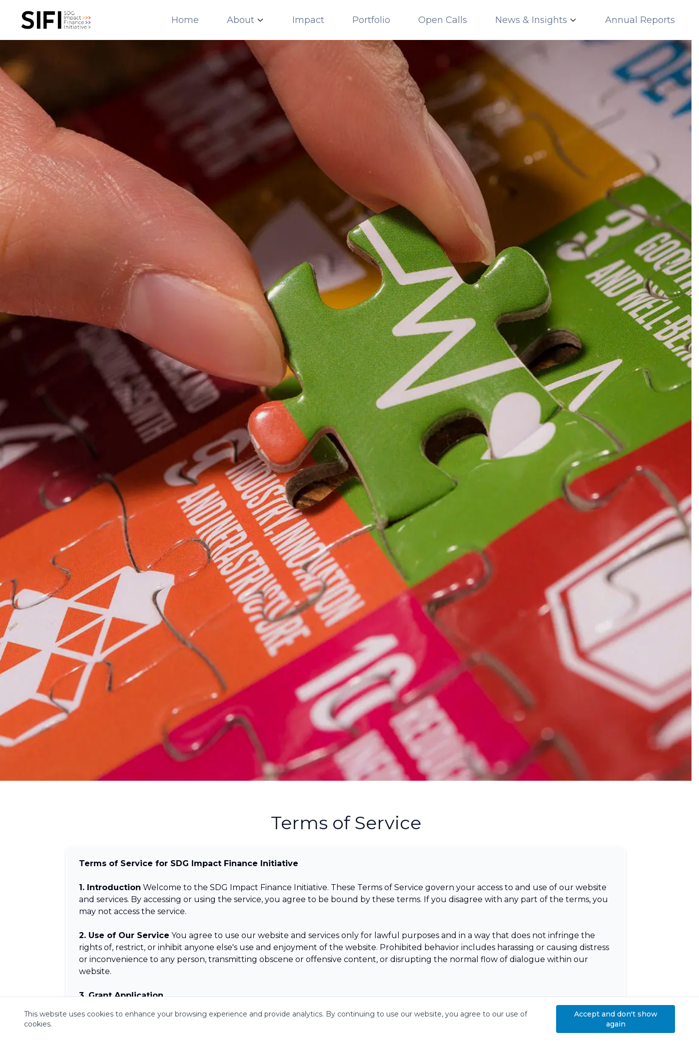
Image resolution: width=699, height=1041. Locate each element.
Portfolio (371, 19)
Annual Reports (640, 19)
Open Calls (442, 19)
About (240, 19)
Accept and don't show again (616, 1019)
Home (185, 19)
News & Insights (531, 19)
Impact (308, 19)
